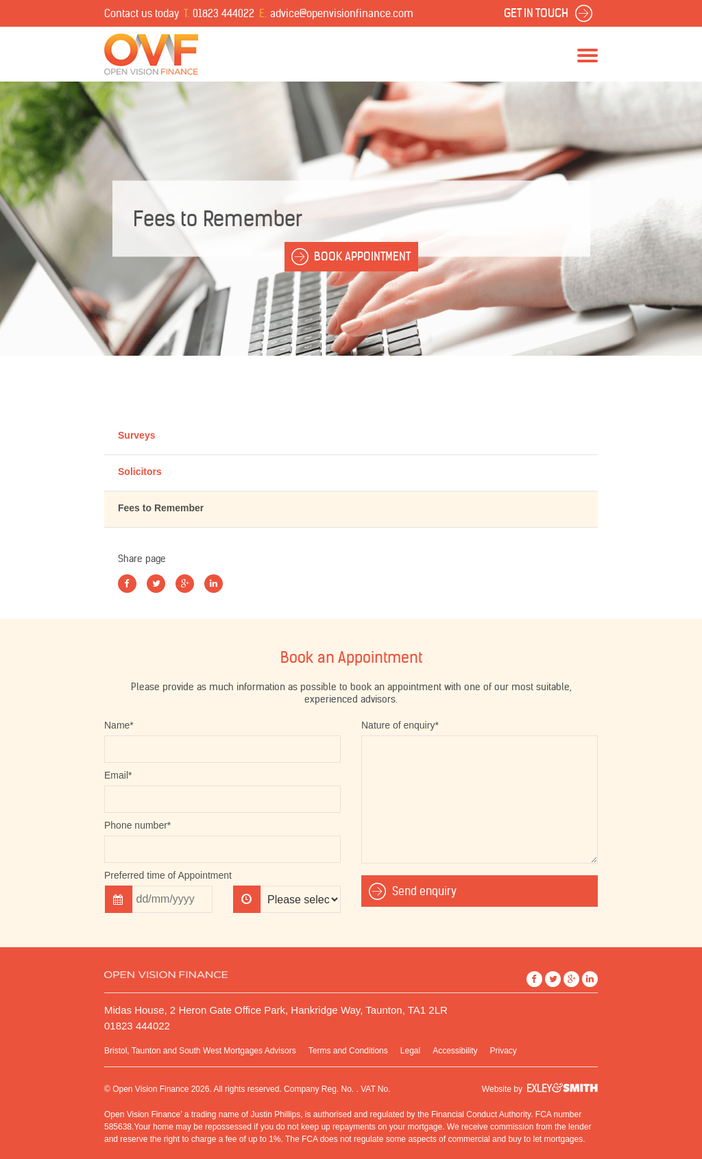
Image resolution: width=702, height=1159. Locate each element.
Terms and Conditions (348, 1051)
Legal (410, 1051)
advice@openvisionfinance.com (341, 13)
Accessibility (455, 1051)
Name (119, 725)
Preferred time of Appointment (168, 875)
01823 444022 (223, 13)
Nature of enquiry (400, 725)
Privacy (503, 1051)
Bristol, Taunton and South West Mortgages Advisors (200, 1051)
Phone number (137, 825)
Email (118, 775)
